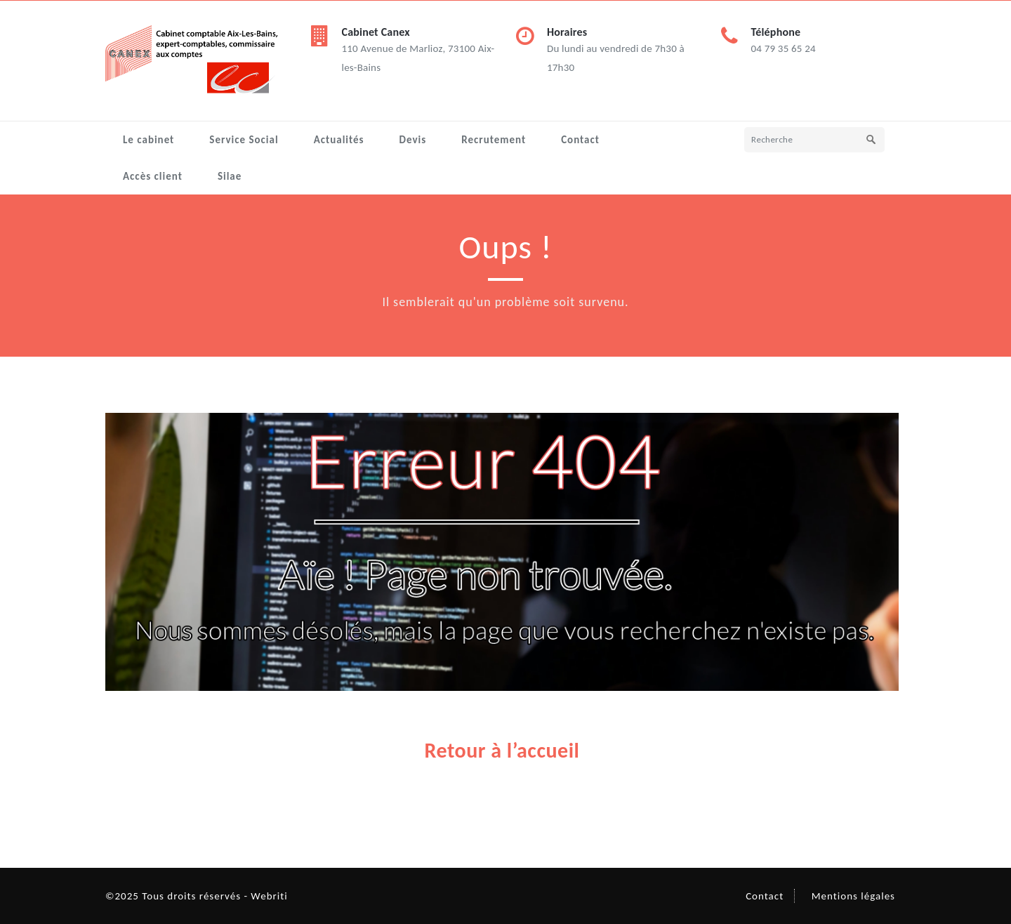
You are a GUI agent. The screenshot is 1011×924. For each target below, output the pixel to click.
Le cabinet (148, 139)
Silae (230, 176)
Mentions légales (853, 896)
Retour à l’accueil (502, 750)
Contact (580, 139)
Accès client (153, 176)
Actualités (339, 139)
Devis (413, 139)
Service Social (243, 139)
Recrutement (493, 139)
